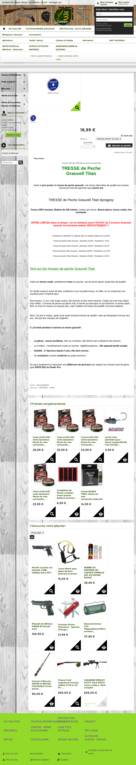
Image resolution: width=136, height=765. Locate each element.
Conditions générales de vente (100, 752)
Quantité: (88, 142)
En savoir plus (126, 136)
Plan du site (12, 760)
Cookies (64, 760)
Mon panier (124, 2)
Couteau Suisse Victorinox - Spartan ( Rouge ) (69, 627)
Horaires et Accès (13, 135)
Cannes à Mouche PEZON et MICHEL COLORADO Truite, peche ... (42, 685)
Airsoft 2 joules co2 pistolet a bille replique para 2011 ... (42, 570)
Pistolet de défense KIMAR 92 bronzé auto (42, 626)
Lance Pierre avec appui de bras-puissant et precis (67, 571)
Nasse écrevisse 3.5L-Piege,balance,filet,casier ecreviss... (97, 627)
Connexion (103, 4)
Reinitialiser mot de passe (104, 30)
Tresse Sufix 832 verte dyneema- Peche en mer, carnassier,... (41, 441)
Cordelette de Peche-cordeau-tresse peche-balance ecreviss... (66, 494)
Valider (128, 25)
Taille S (83, 139)
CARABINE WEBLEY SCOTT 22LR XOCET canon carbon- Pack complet (95, 684)
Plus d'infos (39, 158)
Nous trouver (11, 753)
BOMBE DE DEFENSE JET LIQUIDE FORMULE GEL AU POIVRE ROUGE (94, 572)
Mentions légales (40, 760)
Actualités (38, 753)
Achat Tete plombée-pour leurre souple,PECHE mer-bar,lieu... (116, 441)
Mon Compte (106, 2)
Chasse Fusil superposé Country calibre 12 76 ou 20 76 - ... (68, 684)
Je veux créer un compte (103, 25)
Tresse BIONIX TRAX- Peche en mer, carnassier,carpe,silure (93, 495)
